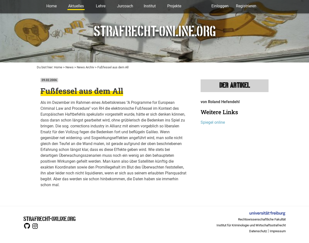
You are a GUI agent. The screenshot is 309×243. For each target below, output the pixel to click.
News (69, 67)
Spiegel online (213, 122)
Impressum (278, 231)
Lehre (100, 6)
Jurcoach (125, 6)
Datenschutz (258, 231)
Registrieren (246, 6)
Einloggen (220, 6)
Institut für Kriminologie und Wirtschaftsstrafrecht (251, 225)
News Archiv (85, 67)
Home (51, 6)
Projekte (174, 6)
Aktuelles (76, 6)
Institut (150, 6)
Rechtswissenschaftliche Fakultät (262, 219)
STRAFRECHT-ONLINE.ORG (49, 218)
